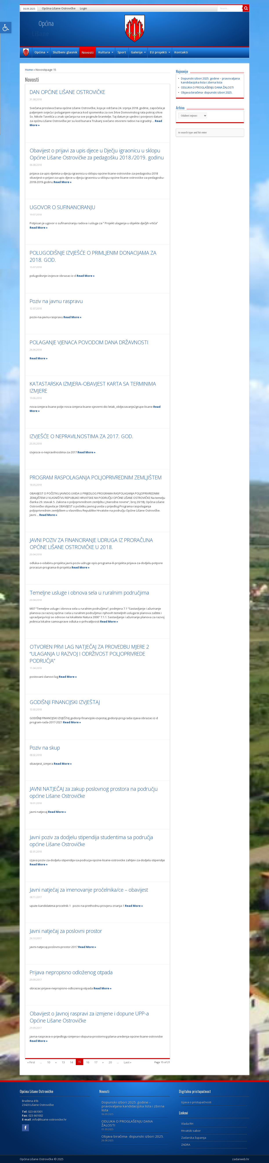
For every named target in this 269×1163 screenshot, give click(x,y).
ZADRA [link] (185, 1145)
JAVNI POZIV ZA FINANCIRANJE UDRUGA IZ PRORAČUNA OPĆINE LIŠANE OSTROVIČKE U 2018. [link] (91, 543)
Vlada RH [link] (187, 1124)
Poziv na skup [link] (45, 747)
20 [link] (110, 1062)
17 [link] (95, 1062)
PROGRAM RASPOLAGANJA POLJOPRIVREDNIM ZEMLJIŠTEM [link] (96, 477)
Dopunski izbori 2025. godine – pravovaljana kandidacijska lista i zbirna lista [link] (210, 80)
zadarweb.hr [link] (240, 1159)
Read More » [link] (63, 182)
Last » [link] (127, 1062)
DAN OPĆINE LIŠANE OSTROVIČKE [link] (67, 91)
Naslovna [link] (26, 52)
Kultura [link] (105, 52)
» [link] (103, 1062)
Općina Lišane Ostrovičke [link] (59, 8)
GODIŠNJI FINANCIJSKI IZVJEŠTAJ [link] (65, 702)
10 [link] (48, 1062)
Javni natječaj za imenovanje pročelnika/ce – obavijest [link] (89, 889)
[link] (5, 27)
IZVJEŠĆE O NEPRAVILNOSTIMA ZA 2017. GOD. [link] (81, 436)
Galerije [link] (138, 52)
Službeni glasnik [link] (65, 52)
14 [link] (71, 1062)
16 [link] (87, 1062)
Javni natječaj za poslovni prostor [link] (66, 930)
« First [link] (31, 1062)
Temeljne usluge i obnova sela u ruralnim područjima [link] (89, 592)
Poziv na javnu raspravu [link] (56, 301)
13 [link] (63, 1062)
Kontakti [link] (181, 52)
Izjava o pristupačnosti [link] (196, 1102)
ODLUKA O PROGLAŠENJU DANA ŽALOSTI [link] (207, 87)
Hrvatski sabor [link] (191, 1131)
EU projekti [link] (160, 52)
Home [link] (29, 70)
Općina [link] (41, 52)
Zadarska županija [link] (193, 1138)
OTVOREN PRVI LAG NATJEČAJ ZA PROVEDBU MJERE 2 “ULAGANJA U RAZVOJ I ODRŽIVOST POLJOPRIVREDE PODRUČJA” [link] (89, 653)
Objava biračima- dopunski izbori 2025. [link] (206, 92)
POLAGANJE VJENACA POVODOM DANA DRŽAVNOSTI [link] (89, 342)
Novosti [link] (88, 52)
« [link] (56, 1062)
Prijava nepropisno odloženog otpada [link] (71, 972)
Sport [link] (121, 52)
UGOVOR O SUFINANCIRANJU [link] (62, 207)
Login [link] (83, 8)
